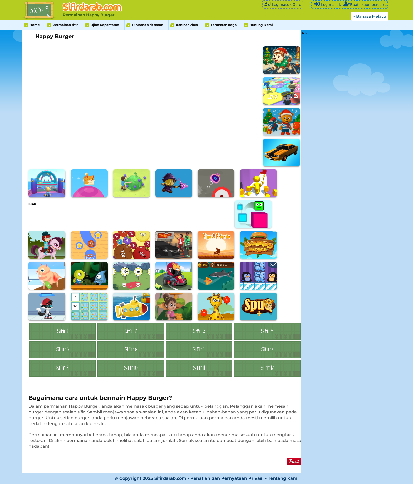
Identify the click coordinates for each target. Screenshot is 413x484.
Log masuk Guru (282, 4)
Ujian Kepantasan (105, 25)
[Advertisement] (124, 217)
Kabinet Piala (187, 25)
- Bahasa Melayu (369, 16)
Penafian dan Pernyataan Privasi (227, 478)
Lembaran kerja (224, 25)
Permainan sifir (65, 25)
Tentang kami (283, 478)
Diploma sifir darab (147, 25)
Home (35, 25)
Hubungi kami (261, 25)
